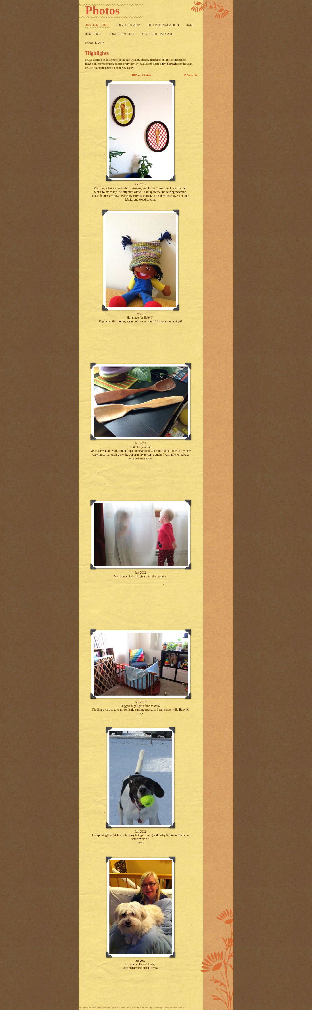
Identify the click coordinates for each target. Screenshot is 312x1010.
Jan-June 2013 (97, 25)
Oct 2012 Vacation (164, 25)
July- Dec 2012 (128, 25)
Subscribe (192, 75)
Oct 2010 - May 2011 (158, 34)
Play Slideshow (143, 75)
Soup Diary (95, 43)
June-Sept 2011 (122, 34)
